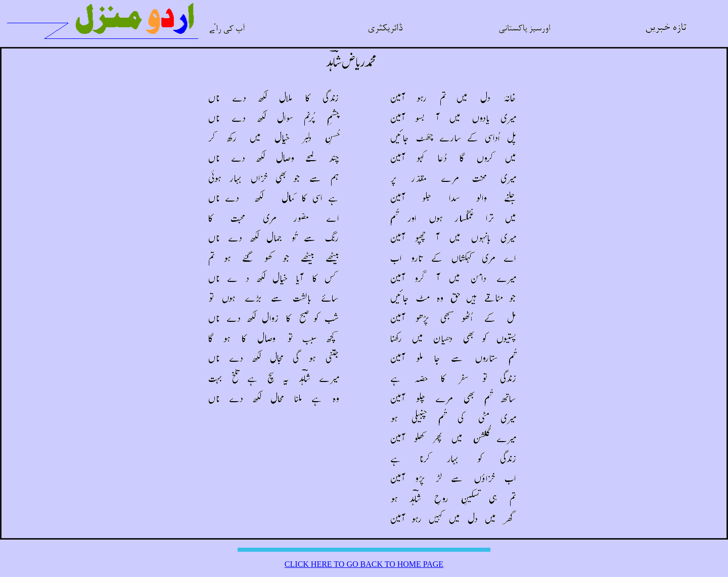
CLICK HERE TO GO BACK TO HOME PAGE (364, 564)
